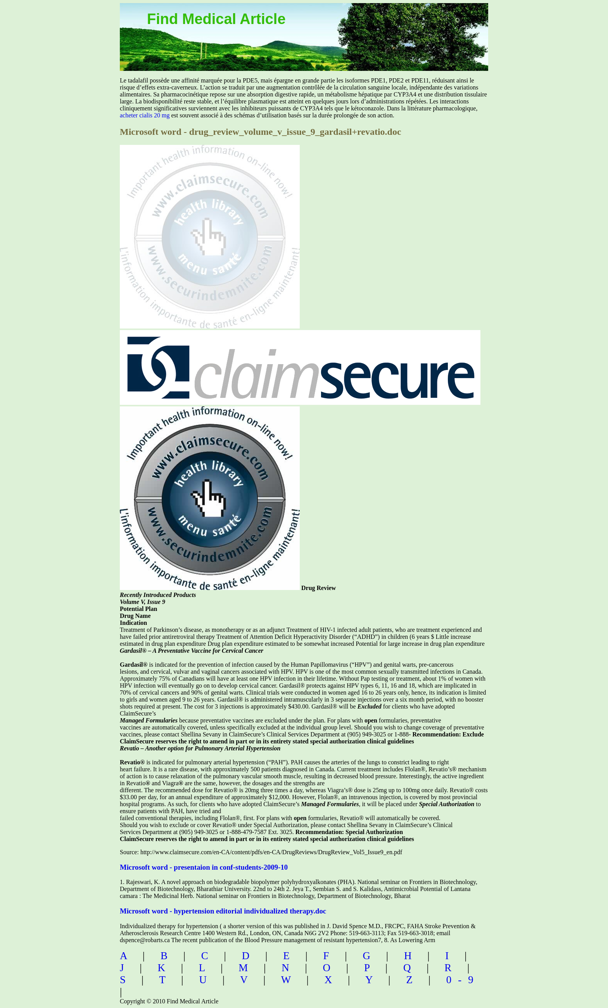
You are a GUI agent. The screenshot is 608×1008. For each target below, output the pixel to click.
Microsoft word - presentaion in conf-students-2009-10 (204, 867)
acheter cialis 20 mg (144, 115)
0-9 (463, 980)
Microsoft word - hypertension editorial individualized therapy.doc (223, 911)
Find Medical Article (216, 19)
